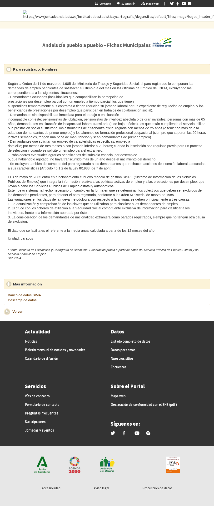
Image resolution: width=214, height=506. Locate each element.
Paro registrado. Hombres (57, 69)
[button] (7, 311)
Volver (17, 311)
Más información (49, 284)
